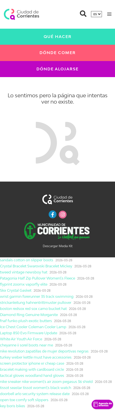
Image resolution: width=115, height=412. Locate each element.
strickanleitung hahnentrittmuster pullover (35, 302)
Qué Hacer (58, 36)
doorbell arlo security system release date (35, 394)
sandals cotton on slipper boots (26, 260)
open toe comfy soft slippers (24, 400)
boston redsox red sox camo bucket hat (33, 308)
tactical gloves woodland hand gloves (32, 375)
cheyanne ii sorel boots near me (26, 345)
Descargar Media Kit (57, 246)
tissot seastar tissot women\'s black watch (35, 388)
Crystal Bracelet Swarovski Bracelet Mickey (36, 266)
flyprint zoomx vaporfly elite (23, 284)
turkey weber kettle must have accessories (36, 357)
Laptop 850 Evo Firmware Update (28, 333)
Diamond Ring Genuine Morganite (29, 315)
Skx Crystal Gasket (15, 290)
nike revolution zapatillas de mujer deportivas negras (44, 351)
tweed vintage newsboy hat (23, 272)
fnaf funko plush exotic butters (26, 321)
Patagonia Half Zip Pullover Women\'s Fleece (37, 278)
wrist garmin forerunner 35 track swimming (37, 296)
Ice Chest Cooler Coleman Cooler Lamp (33, 327)
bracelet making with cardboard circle (32, 369)
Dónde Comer (57, 52)
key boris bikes (12, 406)
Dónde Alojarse (57, 69)
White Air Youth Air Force (21, 339)
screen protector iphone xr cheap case (32, 363)
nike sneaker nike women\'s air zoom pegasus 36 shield (46, 381)
